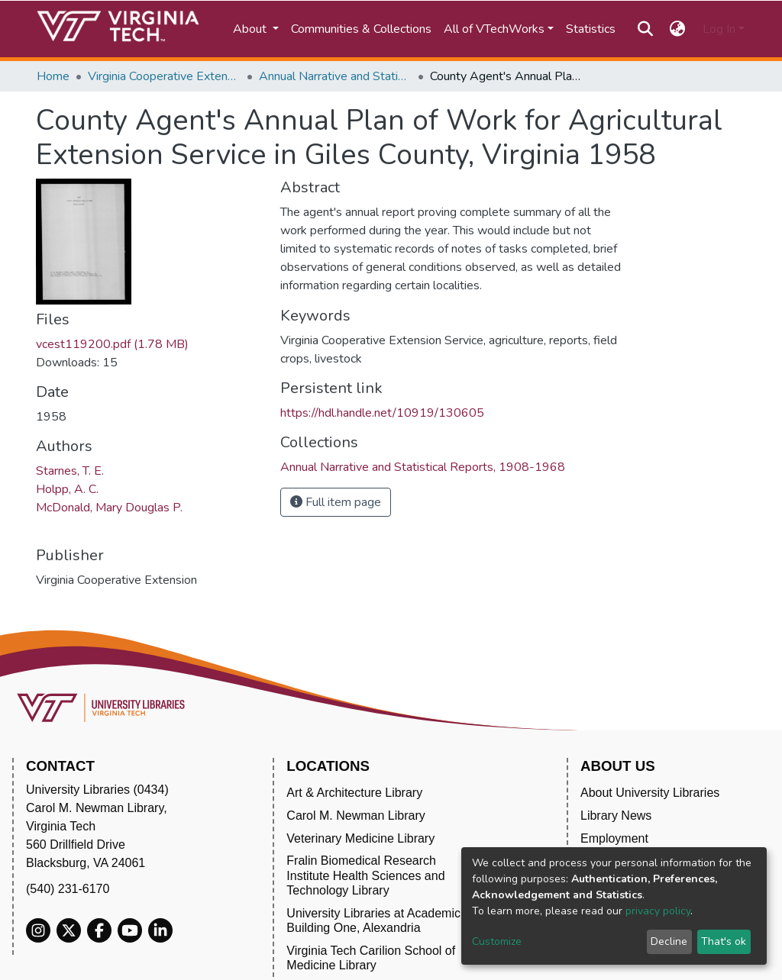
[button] (677, 29)
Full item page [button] (335, 502)
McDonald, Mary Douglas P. (109, 507)
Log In (719, 29)
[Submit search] (644, 29)
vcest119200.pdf (112, 344)
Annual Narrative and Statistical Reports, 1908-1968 (335, 76)
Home (53, 76)
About (251, 29)
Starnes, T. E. (70, 471)
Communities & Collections (361, 29)
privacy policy (657, 911)
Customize (497, 941)
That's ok (723, 941)
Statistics (591, 29)
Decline (669, 941)
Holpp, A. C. (67, 489)
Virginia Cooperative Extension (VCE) (164, 76)
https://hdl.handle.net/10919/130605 (382, 413)
